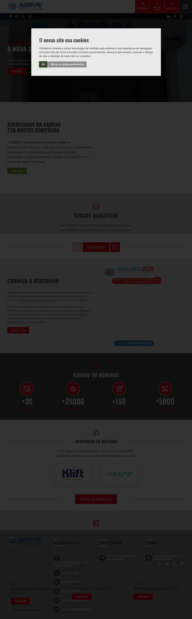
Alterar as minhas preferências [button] (67, 64)
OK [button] (43, 64)
